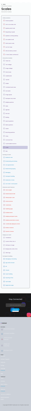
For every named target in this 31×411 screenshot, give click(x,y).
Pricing (2, 365)
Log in (2, 378)
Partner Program (5, 359)
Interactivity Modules (9, 329)
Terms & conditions (6, 394)
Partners (3, 356)
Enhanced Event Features (8, 338)
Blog (2, 373)
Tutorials (3, 369)
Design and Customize (6, 345)
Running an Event (8, 350)
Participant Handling (9, 333)
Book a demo (4, 385)
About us (3, 390)
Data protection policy (5, 398)
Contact (3, 381)
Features (3, 362)
